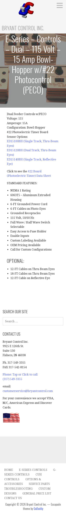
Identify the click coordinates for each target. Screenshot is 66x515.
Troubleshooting (18, 488)
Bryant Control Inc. (23, 28)
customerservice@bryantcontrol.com (28, 391)
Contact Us (13, 498)
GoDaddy (38, 508)
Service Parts (39, 484)
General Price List (36, 493)
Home (8, 470)
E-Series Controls (33, 470)
